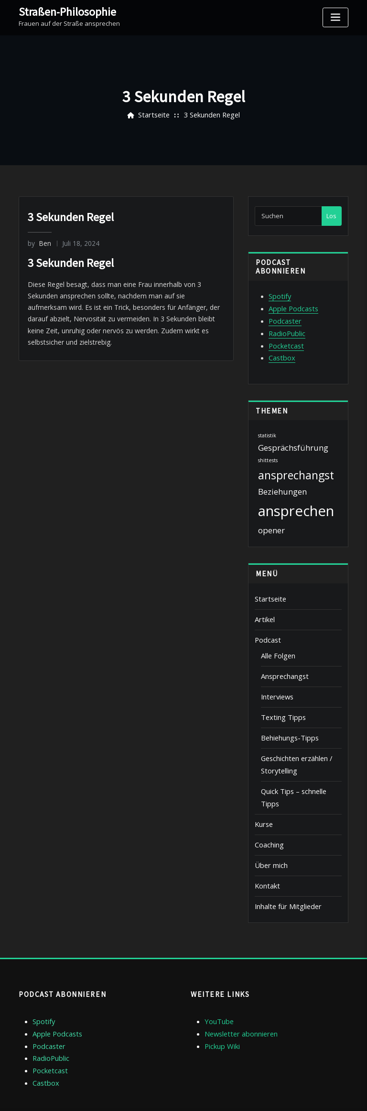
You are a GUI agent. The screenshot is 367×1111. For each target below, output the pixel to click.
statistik (267, 426)
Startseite (155, 115)
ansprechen (296, 502)
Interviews (276, 680)
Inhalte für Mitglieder (285, 862)
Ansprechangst (283, 661)
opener (271, 521)
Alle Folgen (276, 642)
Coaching (268, 805)
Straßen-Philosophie (63, 11)
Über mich (269, 824)
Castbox (280, 350)
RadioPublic (285, 328)
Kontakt (266, 843)
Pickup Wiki (221, 998)
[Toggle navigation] (335, 17)
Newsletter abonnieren (238, 987)
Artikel (264, 608)
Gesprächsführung (293, 438)
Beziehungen (282, 482)
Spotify (279, 295)
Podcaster (283, 317)
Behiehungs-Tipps (287, 718)
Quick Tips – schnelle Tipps (299, 767)
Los (331, 216)
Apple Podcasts (291, 306)
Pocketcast (284, 339)
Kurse (263, 786)
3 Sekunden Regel (210, 115)
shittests (268, 451)
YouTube (217, 976)
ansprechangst (296, 466)
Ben (38, 243)
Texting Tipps (280, 699)
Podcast (266, 628)
